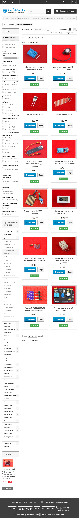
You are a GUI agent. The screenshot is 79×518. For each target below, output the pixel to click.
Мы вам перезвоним (11, 2)
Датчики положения (7, 287)
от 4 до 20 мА (10, 146)
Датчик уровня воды (9, 65)
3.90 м (8, 98)
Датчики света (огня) (9, 299)
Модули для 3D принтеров (9, 353)
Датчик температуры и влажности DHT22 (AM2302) (64, 260)
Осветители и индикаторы (8, 365)
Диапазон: (5, 53)
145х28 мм (9, 113)
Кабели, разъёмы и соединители (8, 339)
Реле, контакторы (8, 403)
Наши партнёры (48, 509)
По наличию (10, 47)
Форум (37, 509)
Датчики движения (7, 271)
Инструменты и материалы (9, 331)
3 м (7, 208)
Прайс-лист (67, 2)
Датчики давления (7, 264)
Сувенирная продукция (8, 416)
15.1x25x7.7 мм (10, 107)
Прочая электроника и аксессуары (9, 389)
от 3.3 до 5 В (10, 72)
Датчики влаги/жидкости (9, 252)
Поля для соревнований (9, 381)
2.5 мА (8, 137)
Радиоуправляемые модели (11, 397)
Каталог (6, 18)
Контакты (36, 18)
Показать (54, 33)
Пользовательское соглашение (52, 515)
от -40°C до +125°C (9, 89)
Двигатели (7, 323)
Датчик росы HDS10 (35, 114)
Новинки (13, 18)
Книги (6, 345)
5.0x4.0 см (9, 104)
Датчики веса (10, 247)
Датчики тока (10, 310)
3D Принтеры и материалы (9, 233)
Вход (74, 2)
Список (75, 29)
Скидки (8, 454)
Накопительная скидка (54, 2)
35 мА (8, 214)
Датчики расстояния (8, 293)
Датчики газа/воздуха (9, 258)
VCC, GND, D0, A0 (11, 161)
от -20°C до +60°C (11, 84)
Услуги (6, 421)
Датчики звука (10, 276)
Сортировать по (27, 29)
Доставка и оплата (24, 18)
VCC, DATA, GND (11, 158)
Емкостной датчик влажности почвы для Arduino (35, 163)
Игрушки (7, 326)
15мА (7, 140)
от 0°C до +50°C (11, 92)
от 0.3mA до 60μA (11, 143)
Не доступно (10, 44)
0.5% (7, 152)
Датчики (11, 24)
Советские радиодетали (8, 410)
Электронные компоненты (8, 438)
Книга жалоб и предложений (57, 502)
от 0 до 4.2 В (10, 78)
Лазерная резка (70, 18)
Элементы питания (7, 444)
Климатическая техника (9, 318)
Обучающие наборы (48, 18)
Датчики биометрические (9, 242)
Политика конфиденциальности (27, 515)
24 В (7, 124)
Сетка (69, 29)
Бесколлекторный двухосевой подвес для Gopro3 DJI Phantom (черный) (9, 471)
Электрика (7, 427)
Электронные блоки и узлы (8, 432)
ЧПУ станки (8, 424)
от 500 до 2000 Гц (11, 200)
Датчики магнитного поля (9, 280)
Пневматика (8, 377)
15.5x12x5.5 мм (10, 110)
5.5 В (7, 121)
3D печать (60, 18)
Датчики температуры (8, 305)
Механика (7, 348)
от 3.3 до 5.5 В (10, 129)
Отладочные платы (8, 372)
